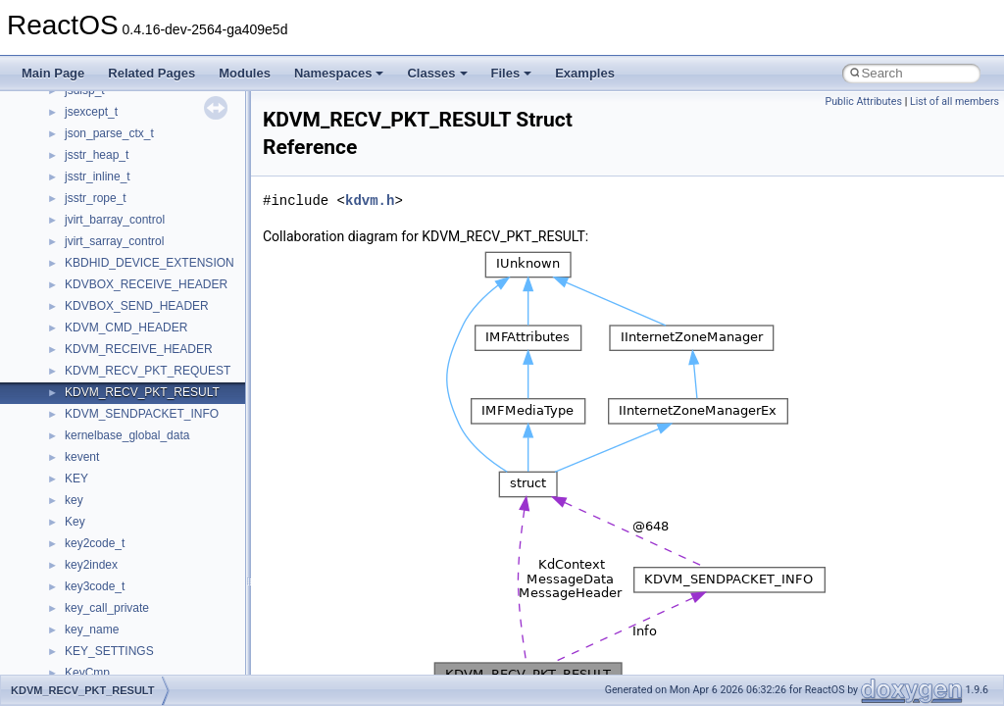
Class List (74, 538)
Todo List (56, 430)
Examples (585, 73)
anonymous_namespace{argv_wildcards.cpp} (183, 668)
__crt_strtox (95, 603)
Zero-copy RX (69, 279)
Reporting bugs (73, 258)
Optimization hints (79, 344)
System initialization (84, 301)
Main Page (53, 73)
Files (511, 73)
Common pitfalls (75, 215)
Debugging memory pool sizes (112, 236)
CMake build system (86, 193)
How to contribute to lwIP (98, 171)
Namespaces (339, 73)
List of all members (954, 101)
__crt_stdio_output (113, 581)
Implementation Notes (90, 366)
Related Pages (151, 73)
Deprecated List (74, 452)
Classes (437, 73)
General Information (85, 409)
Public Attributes (863, 101)
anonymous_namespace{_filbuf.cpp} (159, 646)
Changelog (61, 150)
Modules (245, 73)
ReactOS (42, 107)
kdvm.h (369, 200)
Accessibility (96, 624)
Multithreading (70, 322)
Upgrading (60, 128)
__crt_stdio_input (109, 560)
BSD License (67, 387)
